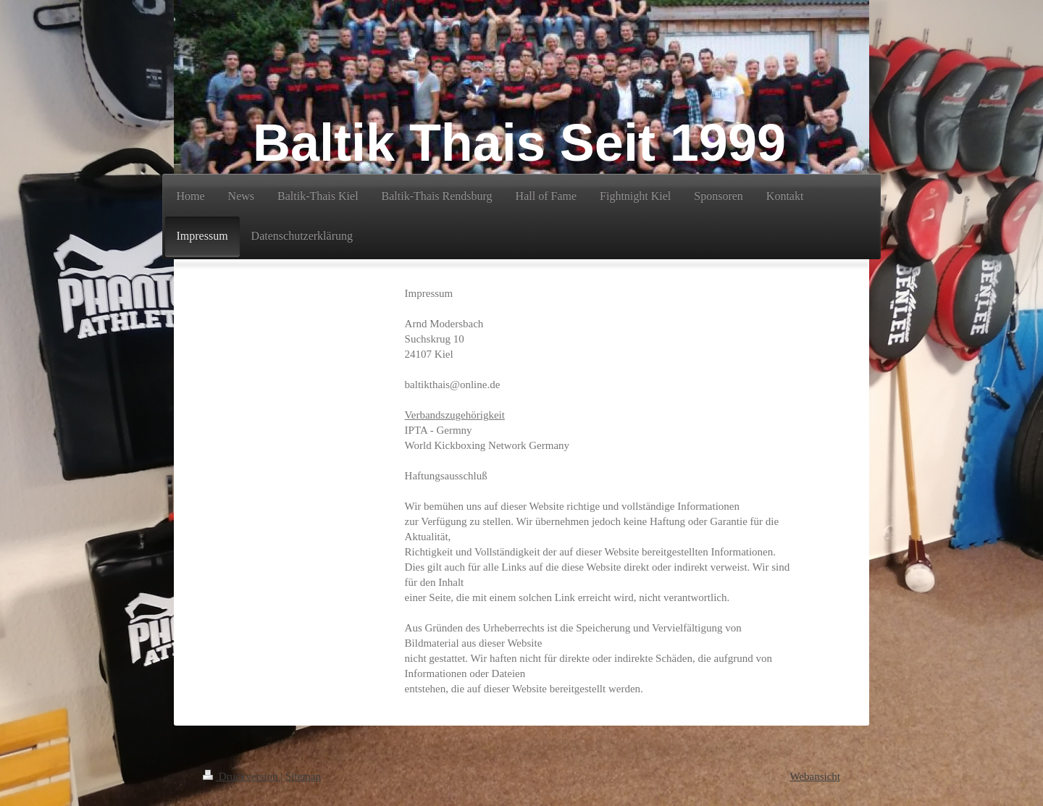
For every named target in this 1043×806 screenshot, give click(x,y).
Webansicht (814, 776)
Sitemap (303, 776)
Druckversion (241, 776)
